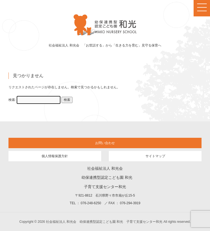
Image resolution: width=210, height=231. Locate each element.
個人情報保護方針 (55, 156)
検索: (12, 100)
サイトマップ (155, 156)
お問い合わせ (105, 143)
